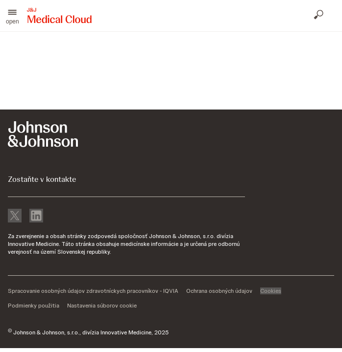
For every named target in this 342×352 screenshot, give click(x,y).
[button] (12, 15)
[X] (15, 216)
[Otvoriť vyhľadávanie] (319, 15)
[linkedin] (36, 216)
